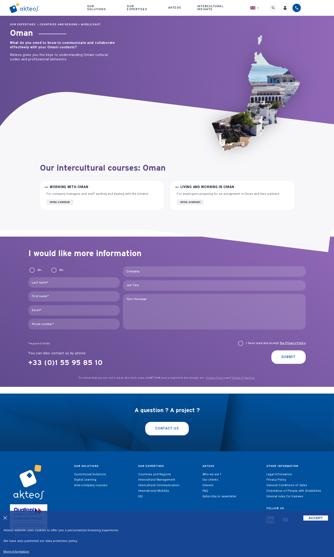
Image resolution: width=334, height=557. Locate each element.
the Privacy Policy (293, 343)
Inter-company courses (91, 485)
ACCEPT (315, 518)
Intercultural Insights (237, 7)
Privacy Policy (215, 377)
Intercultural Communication (159, 485)
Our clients (210, 479)
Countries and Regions (59, 24)
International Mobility (153, 490)
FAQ (205, 490)
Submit (288, 357)
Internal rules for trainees (285, 496)
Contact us (167, 428)
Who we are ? (211, 474)
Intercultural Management (156, 479)
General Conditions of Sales (287, 485)
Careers (208, 485)
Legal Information (279, 474)
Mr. (40, 270)
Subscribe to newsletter (219, 496)
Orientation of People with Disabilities (294, 490)
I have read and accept (276, 343)
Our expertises (162, 7)
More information (16, 551)
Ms (61, 270)
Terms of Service (243, 377)
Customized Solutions (90, 474)
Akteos (195, 7)
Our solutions (120, 7)
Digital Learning (85, 479)
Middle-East (91, 24)
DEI (140, 496)
